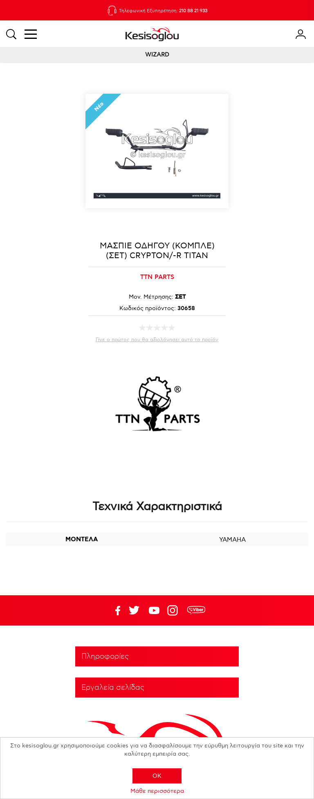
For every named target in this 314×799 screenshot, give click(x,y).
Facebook (114, 610)
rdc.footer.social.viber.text (196, 610)
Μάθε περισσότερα (157, 791)
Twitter (154, 610)
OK (157, 775)
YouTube (134, 610)
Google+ (174, 610)
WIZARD (157, 54)
